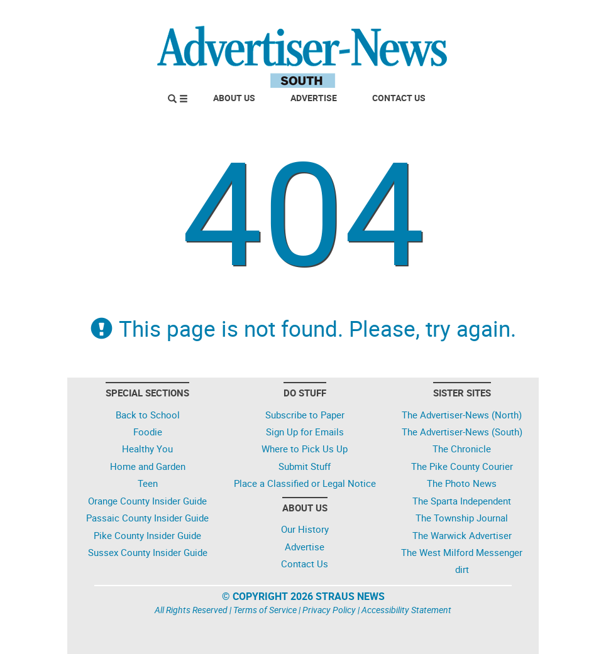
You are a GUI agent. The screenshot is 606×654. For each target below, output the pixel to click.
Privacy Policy (329, 610)
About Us (234, 98)
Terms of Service (265, 610)
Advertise (313, 98)
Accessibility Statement (406, 610)
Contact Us (399, 98)
